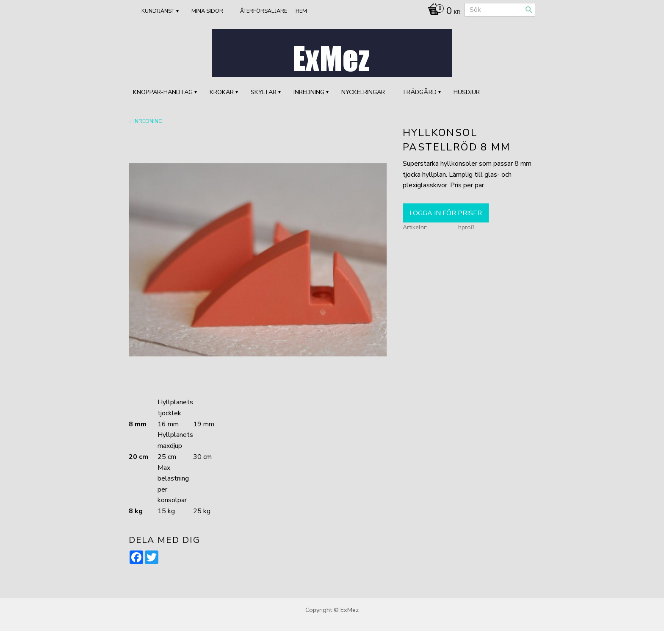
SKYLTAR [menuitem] (264, 92)
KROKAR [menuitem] (222, 92)
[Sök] (529, 9)
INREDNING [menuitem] (308, 92)
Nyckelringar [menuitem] (363, 92)
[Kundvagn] (441, 12)
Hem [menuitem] (301, 11)
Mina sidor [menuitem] (207, 11)
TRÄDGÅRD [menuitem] (419, 92)
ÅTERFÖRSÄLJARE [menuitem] (263, 11)
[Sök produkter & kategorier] (500, 10)
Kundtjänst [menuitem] (157, 11)
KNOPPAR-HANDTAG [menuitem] (163, 92)
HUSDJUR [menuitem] (467, 92)
